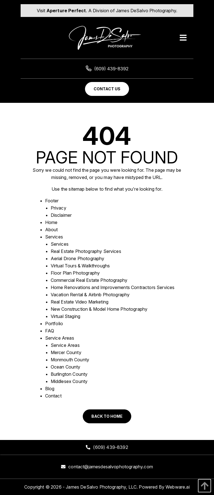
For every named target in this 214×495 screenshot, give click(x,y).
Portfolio (54, 323)
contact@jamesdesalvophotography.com (110, 466)
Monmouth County (70, 359)
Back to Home (107, 416)
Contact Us (107, 88)
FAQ (49, 331)
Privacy (58, 208)
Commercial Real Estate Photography (89, 280)
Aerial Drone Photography (77, 258)
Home (51, 222)
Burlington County (69, 374)
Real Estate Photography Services (86, 251)
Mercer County (66, 352)
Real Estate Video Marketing (79, 302)
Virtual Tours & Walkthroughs (80, 265)
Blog (50, 388)
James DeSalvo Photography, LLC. (102, 487)
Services (54, 237)
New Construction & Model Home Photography (99, 309)
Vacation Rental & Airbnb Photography (90, 294)
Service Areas (59, 338)
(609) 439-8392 (107, 69)
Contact (53, 396)
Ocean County (66, 367)
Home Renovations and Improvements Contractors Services (113, 287)
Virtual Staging (65, 316)
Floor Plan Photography (75, 273)
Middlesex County (69, 381)
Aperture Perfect (66, 10)
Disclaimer (61, 215)
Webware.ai (178, 487)
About (51, 229)
